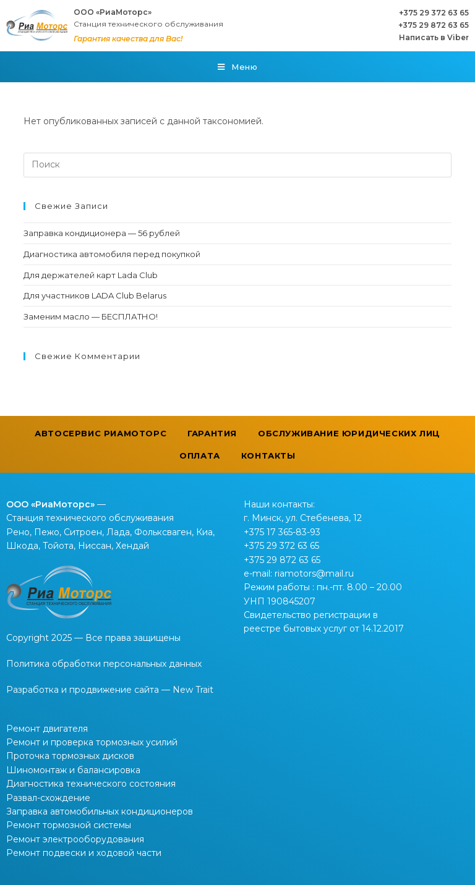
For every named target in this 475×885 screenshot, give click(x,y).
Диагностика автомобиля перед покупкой (112, 254)
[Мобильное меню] (238, 66)
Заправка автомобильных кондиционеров (99, 811)
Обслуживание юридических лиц (349, 433)
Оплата (199, 455)
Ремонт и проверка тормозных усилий (92, 742)
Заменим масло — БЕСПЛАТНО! (91, 316)
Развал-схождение (48, 797)
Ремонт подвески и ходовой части (83, 852)
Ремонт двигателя (47, 728)
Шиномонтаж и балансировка (73, 770)
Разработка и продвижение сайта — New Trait (109, 689)
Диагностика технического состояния (91, 783)
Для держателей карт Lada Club (91, 275)
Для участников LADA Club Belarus (95, 295)
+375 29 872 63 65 (433, 25)
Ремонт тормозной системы (68, 825)
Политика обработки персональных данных (104, 663)
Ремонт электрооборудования (75, 839)
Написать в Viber (434, 37)
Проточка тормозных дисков (70, 755)
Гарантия (212, 433)
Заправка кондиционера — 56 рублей (102, 233)
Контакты (268, 455)
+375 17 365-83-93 (282, 532)
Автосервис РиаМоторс (100, 433)
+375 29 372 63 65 (434, 12)
